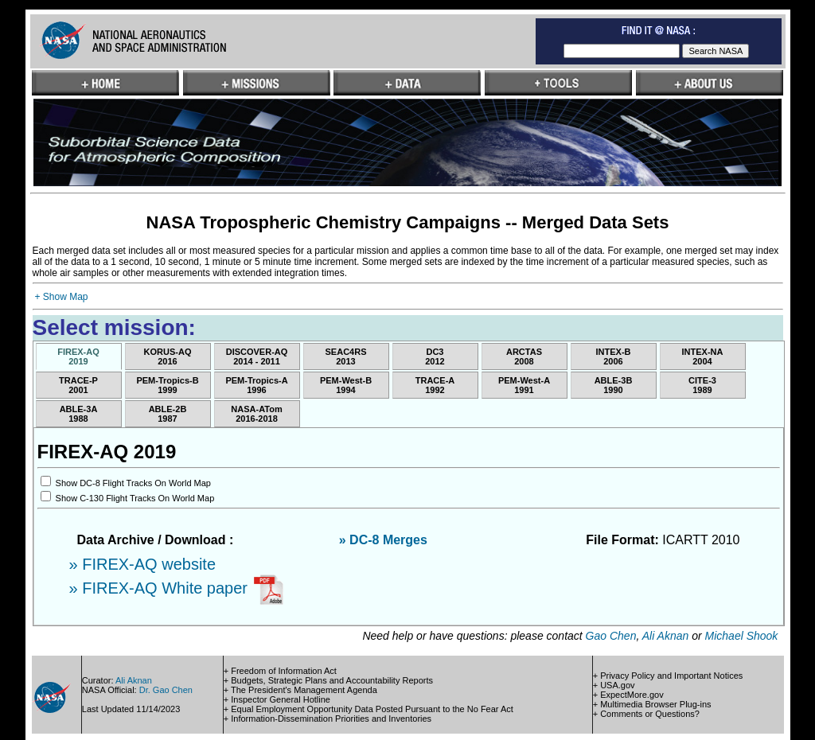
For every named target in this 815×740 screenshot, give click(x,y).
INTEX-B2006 (613, 356)
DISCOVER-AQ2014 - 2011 (257, 356)
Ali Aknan (665, 635)
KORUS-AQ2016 (168, 356)
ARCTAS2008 (524, 356)
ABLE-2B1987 (168, 413)
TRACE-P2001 (78, 385)
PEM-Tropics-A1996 (256, 385)
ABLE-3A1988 (79, 413)
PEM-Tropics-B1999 (167, 385)
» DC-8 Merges (383, 540)
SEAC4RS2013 (346, 356)
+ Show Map (61, 296)
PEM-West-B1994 (346, 385)
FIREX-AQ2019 (78, 356)
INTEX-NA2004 (702, 356)
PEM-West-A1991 (524, 385)
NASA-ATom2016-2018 (256, 413)
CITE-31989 (702, 385)
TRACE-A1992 (435, 385)
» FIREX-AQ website (142, 564)
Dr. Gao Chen (166, 690)
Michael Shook (741, 635)
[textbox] (621, 51)
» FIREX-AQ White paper (160, 588)
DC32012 (434, 356)
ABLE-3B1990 (614, 385)
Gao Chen (611, 635)
